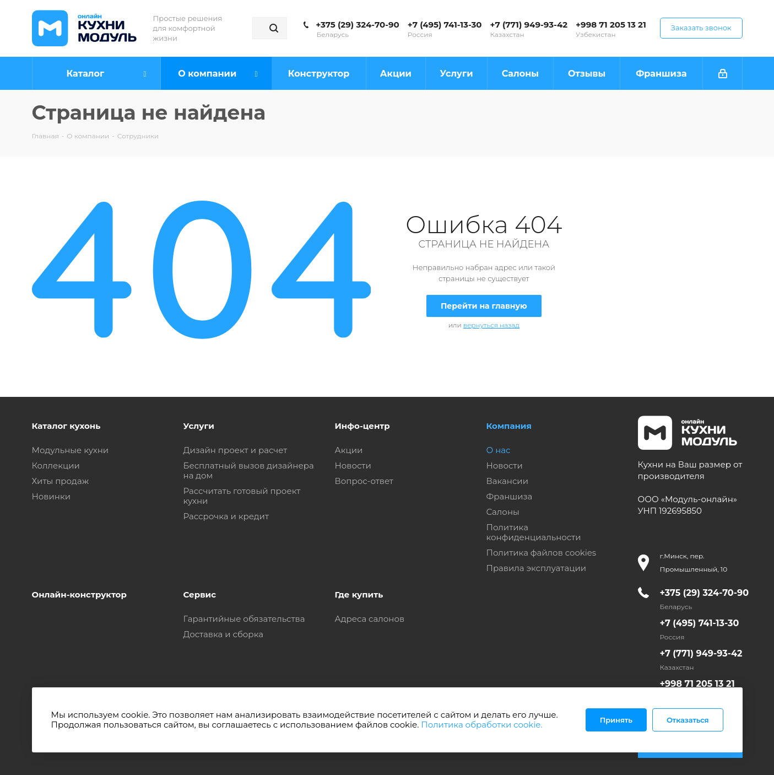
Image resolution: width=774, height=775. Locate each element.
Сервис (199, 594)
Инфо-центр (362, 426)
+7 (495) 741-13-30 (445, 24)
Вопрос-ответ (364, 481)
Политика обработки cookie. (481, 724)
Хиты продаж (60, 481)
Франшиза (509, 496)
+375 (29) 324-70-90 (357, 24)
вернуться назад (491, 325)
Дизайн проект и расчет (235, 450)
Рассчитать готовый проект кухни (242, 496)
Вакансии (507, 481)
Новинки (51, 496)
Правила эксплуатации (536, 568)
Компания (509, 426)
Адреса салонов (370, 618)
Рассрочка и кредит (226, 516)
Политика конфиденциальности (533, 532)
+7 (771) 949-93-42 (529, 24)
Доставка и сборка (223, 634)
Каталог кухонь (66, 426)
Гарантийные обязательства (244, 618)
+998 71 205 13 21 (611, 24)
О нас (498, 450)
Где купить (359, 594)
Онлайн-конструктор (79, 594)
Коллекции (56, 465)
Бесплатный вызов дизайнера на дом (248, 470)
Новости (353, 465)
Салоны (502, 512)
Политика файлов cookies (541, 552)
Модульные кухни (70, 450)
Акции (349, 450)
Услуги (198, 426)
